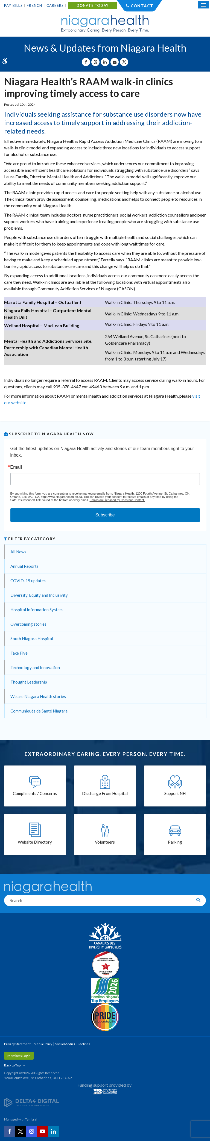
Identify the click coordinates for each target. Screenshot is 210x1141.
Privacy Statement (17, 1044)
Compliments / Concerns (35, 793)
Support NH (175, 793)
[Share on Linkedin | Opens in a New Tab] (105, 62)
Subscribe (105, 515)
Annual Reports (24, 566)
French (34, 5)
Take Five (19, 653)
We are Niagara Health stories (38, 696)
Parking (175, 842)
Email (16, 467)
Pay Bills (13, 5)
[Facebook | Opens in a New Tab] (9, 1131)
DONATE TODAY (93, 5)
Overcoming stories (28, 624)
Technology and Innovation (35, 667)
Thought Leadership (28, 681)
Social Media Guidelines (72, 1044)
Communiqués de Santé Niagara (39, 710)
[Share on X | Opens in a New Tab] (124, 62)
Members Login (18, 1056)
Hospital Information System (36, 609)
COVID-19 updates (28, 580)
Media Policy (43, 1044)
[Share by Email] (114, 62)
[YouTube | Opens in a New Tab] (42, 1131)
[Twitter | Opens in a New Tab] (20, 1131)
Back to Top (12, 1065)
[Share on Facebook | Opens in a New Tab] (86, 62)
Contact (142, 5)
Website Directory (35, 842)
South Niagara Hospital (31, 638)
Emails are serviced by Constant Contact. (117, 500)
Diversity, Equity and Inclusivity (39, 595)
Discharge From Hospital (105, 793)
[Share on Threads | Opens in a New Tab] (95, 62)
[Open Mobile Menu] (203, 4)
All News (18, 551)
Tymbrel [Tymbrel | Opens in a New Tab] (31, 1119)
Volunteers (105, 842)
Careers (55, 5)
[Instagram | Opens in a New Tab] (31, 1131)
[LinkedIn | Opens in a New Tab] (53, 1131)
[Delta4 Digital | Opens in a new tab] (31, 1102)
